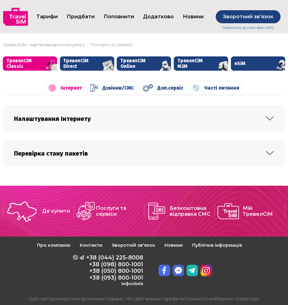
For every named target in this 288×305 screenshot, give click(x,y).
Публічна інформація (217, 245)
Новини (193, 17)
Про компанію (53, 245)
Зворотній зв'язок (133, 245)
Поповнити (119, 17)
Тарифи (47, 17)
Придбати (81, 17)
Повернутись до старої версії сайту (248, 27)
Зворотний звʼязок (248, 17)
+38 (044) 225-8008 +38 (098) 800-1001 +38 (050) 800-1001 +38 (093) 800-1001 (114, 270)
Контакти (91, 245)
